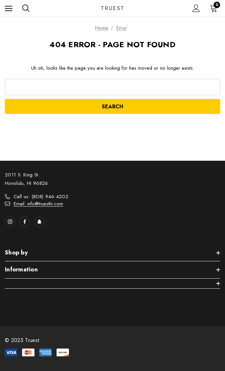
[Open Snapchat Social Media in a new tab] (39, 221)
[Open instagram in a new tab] (10, 221)
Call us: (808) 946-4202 (41, 196)
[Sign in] (196, 8)
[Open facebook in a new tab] (25, 221)
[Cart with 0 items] (215, 8)
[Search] (26, 8)
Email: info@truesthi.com (38, 203)
